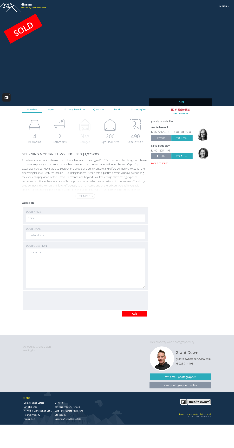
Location (118, 109)
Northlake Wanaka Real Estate (38, 410)
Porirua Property (32, 414)
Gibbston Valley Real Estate (68, 418)
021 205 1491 (162, 150)
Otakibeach (60, 414)
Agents (52, 109)
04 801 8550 (183, 132)
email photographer (183, 377)
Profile (161, 138)
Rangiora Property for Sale (67, 406)
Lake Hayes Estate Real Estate (69, 410)
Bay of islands (30, 406)
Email (184, 138)
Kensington (29, 418)
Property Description (75, 109)
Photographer (138, 109)
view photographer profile (180, 385)
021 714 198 (186, 363)
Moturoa (59, 402)
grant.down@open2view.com (193, 359)
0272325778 (161, 132)
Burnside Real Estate (34, 402)
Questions (98, 109)
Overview (32, 109)
